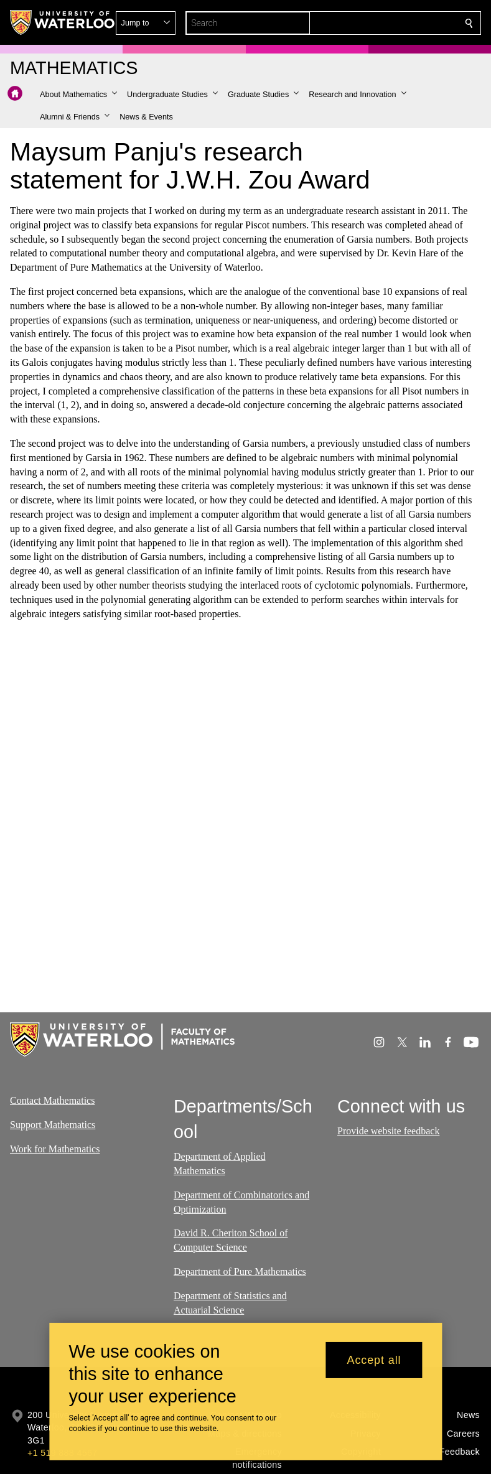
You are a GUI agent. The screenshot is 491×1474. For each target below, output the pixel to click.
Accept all (374, 1360)
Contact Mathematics (52, 1100)
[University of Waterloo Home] (63, 22)
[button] (379, 23)
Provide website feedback (388, 1131)
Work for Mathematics (55, 1148)
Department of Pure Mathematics (240, 1271)
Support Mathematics (52, 1124)
